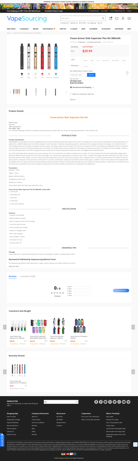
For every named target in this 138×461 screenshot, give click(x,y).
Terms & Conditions (38, 422)
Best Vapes (109, 417)
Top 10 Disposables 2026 (114, 422)
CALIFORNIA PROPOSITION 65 (80, 442)
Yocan (15, 122)
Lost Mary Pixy (65, 23)
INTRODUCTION (69, 135)
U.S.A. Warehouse (117, 11)
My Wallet (60, 419)
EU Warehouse (94, 11)
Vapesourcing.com (65, 458)
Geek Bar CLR (74, 23)
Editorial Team (11, 434)
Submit (91, 75)
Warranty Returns (12, 425)
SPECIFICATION (69, 209)
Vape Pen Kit (17, 126)
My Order (60, 417)
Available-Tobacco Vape (54, 11)
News (33, 431)
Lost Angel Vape (91, 23)
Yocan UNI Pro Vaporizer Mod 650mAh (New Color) (38, 337)
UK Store (104, 11)
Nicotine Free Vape (112, 419)
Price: (72, 51)
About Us (35, 417)
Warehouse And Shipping (82, 87)
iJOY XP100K (82, 23)
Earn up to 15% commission (90, 417)
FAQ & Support (11, 428)
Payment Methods (12, 422)
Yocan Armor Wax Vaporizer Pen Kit (69, 117)
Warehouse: (75, 65)
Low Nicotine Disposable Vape (116, 428)
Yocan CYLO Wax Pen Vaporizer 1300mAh (57, 337)
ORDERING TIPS (69, 248)
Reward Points (61, 422)
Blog (129, 11)
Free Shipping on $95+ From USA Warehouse (23, 11)
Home (9, 33)
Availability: (74, 47)
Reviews (34, 434)
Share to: (73, 99)
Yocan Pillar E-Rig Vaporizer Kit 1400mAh (17, 337)
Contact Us (10, 431)
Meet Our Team (14, 266)
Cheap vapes (110, 425)
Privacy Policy (36, 419)
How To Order (11, 417)
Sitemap (34, 425)
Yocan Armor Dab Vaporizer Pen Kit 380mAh (27, 33)
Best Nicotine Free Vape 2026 (115, 431)
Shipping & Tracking (13, 419)
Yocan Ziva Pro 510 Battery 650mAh (78, 337)
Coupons (59, 425)
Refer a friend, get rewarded (90, 419)
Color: (73, 59)
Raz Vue (99, 23)
